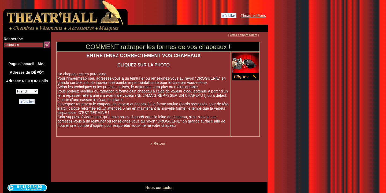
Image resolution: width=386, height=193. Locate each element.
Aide (41, 64)
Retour (160, 143)
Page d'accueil (21, 64)
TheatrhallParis (253, 15)
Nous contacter (159, 187)
